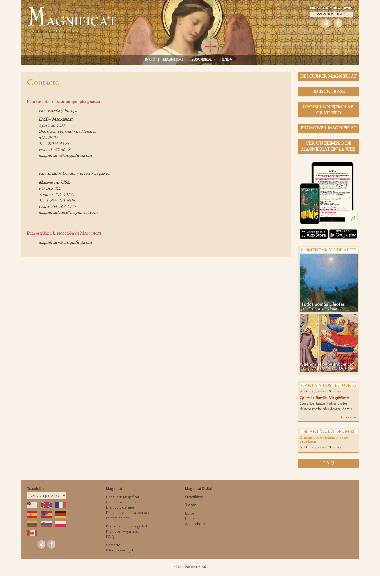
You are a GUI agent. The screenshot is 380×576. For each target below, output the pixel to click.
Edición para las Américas (55, 31)
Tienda (226, 60)
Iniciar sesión (321, 8)
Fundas (190, 519)
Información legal (119, 550)
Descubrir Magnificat (122, 497)
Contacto (113, 545)
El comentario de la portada (127, 513)
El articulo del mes (120, 508)
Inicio (150, 60)
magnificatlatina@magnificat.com (68, 212)
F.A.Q (110, 537)
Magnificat (173, 60)
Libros (190, 513)
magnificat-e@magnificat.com (65, 155)
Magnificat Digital (331, 14)
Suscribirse (201, 60)
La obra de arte (118, 518)
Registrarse (343, 8)
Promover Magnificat (122, 532)
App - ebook (195, 524)
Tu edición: (35, 489)
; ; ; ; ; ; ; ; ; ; (46, 495)
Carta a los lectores (121, 502)
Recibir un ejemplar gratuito (127, 526)
